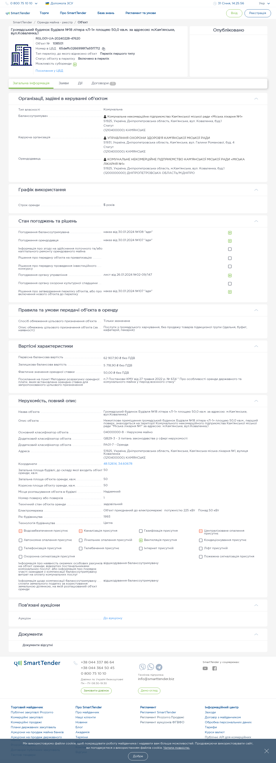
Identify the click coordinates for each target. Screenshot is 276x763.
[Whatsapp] (150, 669)
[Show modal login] (234, 13)
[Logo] (18, 13)
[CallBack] (96, 691)
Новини (81, 722)
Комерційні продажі (26, 722)
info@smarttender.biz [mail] (156, 679)
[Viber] (142, 669)
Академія (82, 732)
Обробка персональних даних (228, 722)
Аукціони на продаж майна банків (37, 732)
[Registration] (257, 13)
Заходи (210, 712)
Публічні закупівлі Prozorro (32, 712)
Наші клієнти (85, 717)
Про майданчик (87, 712)
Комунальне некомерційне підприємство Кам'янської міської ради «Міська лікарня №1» (173, 116)
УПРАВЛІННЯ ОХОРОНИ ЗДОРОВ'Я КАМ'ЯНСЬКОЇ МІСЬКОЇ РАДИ (157, 138)
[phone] (97, 662)
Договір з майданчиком (223, 717)
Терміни (81, 737)
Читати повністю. (176, 748)
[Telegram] (158, 669)
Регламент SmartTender (158, 712)
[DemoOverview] (149, 691)
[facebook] (214, 669)
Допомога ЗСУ (59, 3)
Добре (138, 756)
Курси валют (215, 732)
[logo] (37, 663)
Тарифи (211, 727)
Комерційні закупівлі (27, 717)
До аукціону (113, 618)
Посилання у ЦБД (49, 71)
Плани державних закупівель (33, 727)
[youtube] (205, 669)
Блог (79, 727)
